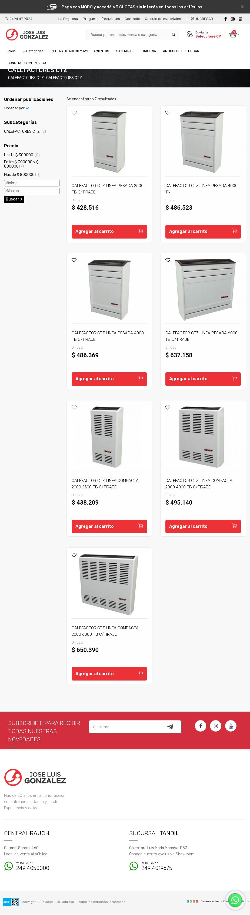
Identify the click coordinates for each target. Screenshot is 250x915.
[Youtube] (240, 19)
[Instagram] (215, 728)
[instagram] (233, 19)
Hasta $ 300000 (22, 156)
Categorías (33, 51)
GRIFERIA (149, 51)
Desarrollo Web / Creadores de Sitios (217, 903)
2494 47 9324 (18, 19)
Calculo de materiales (163, 19)
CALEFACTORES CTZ (25, 133)
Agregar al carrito (109, 232)
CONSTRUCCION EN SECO (27, 63)
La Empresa (68, 19)
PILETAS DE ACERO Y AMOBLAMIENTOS (80, 51)
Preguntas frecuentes (101, 19)
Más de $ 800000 (22, 176)
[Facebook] (225, 19)
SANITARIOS (125, 51)
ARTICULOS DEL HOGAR (181, 51)
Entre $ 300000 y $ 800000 (21, 165)
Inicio (12, 51)
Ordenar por (16, 110)
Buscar (14, 200)
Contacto (132, 19)
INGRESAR (202, 19)
